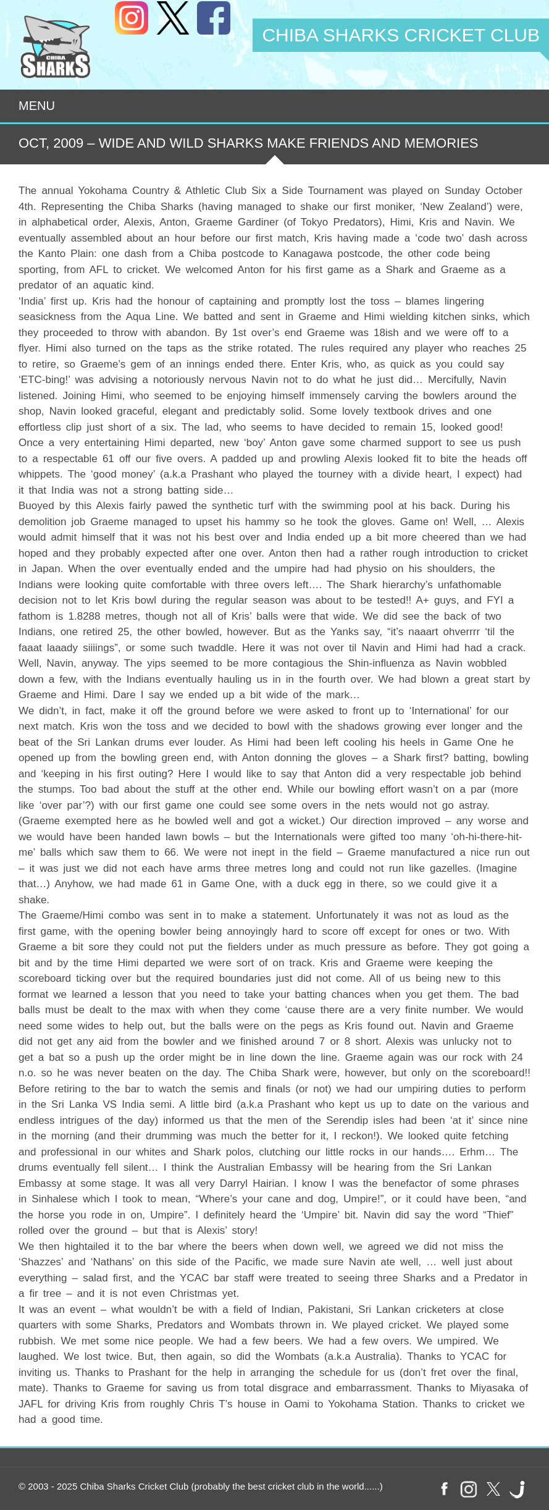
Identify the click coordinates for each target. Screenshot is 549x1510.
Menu (37, 105)
